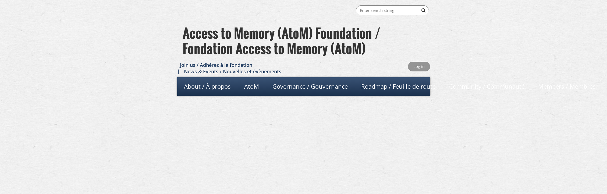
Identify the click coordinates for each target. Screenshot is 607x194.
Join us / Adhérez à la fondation (216, 65)
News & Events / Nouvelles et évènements (232, 71)
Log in (419, 66)
